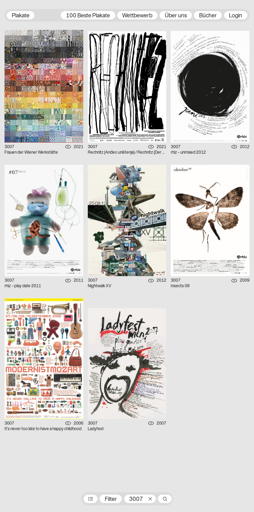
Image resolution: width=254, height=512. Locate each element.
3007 (136, 499)
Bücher (208, 16)
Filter (111, 499)
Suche (165, 499)
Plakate (20, 16)
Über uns (176, 16)
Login (235, 16)
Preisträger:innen (91, 499)
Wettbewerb (137, 16)
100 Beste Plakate (88, 16)
